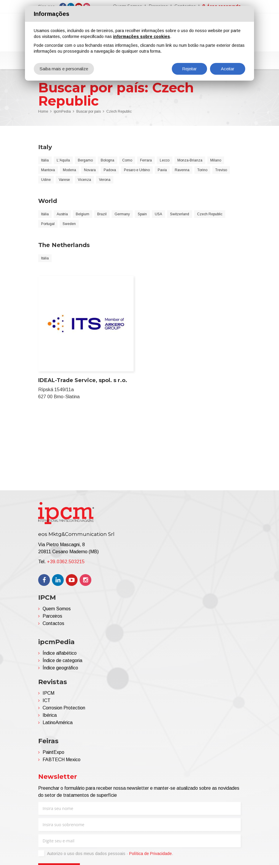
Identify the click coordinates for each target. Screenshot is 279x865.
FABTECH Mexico (61, 759)
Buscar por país (88, 111)
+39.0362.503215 (66, 561)
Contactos (53, 623)
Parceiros (52, 616)
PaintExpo (53, 752)
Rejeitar (189, 68)
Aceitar (227, 68)
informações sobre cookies (141, 36)
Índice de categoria (62, 660)
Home (43, 111)
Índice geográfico (60, 667)
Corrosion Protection (64, 707)
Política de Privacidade (150, 853)
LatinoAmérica (58, 722)
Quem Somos (57, 608)
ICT (47, 700)
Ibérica (50, 715)
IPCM (48, 693)
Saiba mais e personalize (64, 68)
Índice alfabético (60, 653)
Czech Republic (119, 111)
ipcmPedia (62, 111)
